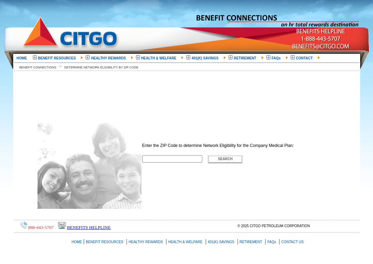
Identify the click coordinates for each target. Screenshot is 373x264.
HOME (23, 57)
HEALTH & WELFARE (158, 57)
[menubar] (168, 58)
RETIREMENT (245, 57)
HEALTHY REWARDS (108, 57)
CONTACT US (292, 242)
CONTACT (304, 57)
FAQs (275, 57)
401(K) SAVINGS (204, 57)
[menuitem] (23, 58)
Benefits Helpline (89, 227)
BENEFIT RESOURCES (56, 57)
